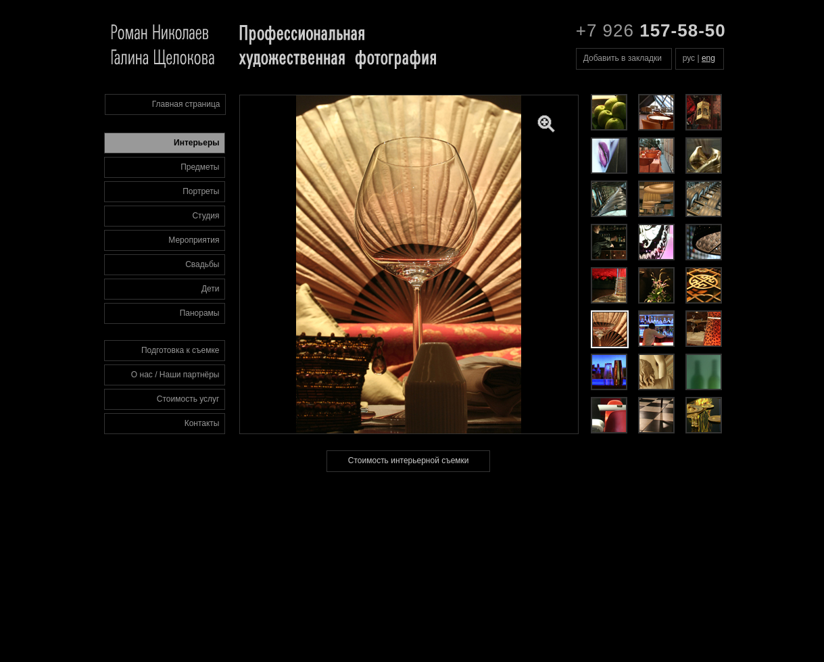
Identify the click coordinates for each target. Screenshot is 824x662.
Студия (205, 215)
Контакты (202, 423)
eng (708, 58)
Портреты (201, 191)
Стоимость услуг (188, 399)
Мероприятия (193, 240)
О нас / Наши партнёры (175, 374)
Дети (210, 288)
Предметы (199, 167)
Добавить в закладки (622, 58)
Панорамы (200, 313)
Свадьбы (202, 264)
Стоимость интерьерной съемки (408, 460)
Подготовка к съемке (180, 350)
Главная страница (186, 104)
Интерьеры (196, 142)
